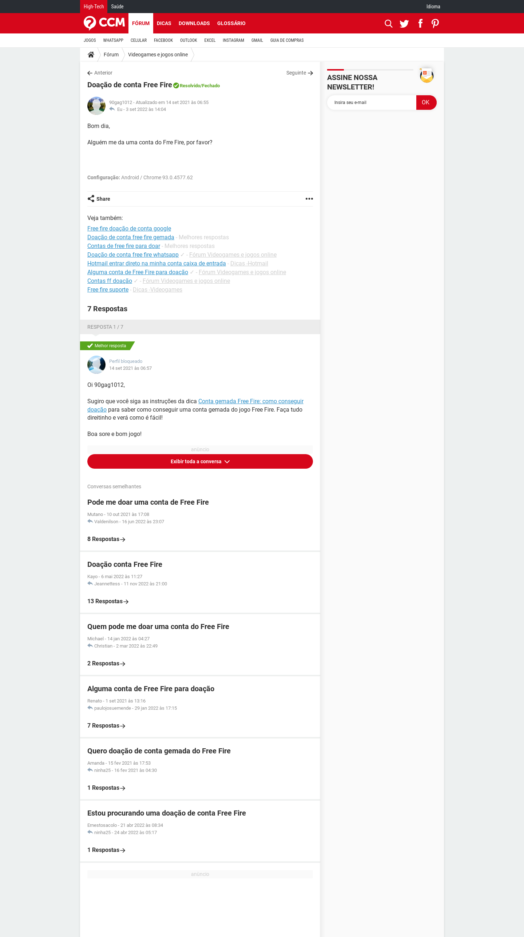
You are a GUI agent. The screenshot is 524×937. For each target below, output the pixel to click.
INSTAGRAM (233, 40)
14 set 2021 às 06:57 (130, 368)
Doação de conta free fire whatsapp (133, 254)
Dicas (164, 23)
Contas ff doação (109, 280)
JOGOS (90, 40)
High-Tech (94, 6)
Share (103, 199)
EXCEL (209, 40)
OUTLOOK (188, 40)
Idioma (433, 6)
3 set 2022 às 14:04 (146, 109)
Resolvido (190, 85)
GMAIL (257, 40)
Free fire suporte (107, 289)
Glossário (231, 23)
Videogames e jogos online (158, 54)
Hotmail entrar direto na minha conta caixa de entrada (156, 263)
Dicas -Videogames (157, 289)
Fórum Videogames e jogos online (233, 254)
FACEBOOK (163, 40)
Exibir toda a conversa (197, 461)
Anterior (103, 73)
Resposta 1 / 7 (105, 327)
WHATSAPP (113, 40)
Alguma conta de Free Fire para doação (137, 272)
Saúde (117, 6)
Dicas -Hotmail (249, 263)
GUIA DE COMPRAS (286, 40)
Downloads (194, 23)
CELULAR (139, 40)
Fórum (141, 23)
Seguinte (296, 73)
